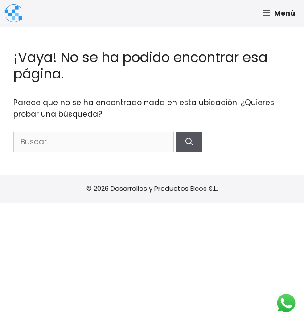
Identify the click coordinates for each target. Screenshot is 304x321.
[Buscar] (189, 142)
